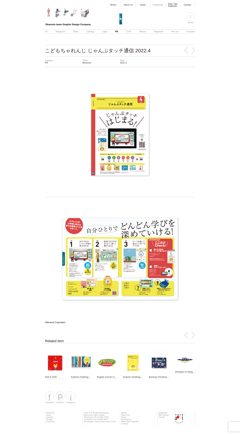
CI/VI (128, 31)
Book (75, 31)
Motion (143, 31)
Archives (190, 31)
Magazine (60, 31)
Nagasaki (158, 31)
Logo (104, 31)
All (46, 31)
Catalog (90, 31)
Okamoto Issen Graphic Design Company (50, 417)
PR (116, 31)
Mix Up (175, 31)
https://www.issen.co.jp (105, 421)
